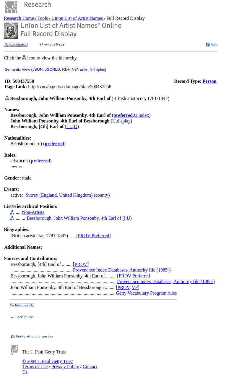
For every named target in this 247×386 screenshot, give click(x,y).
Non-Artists (33, 212)
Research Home (19, 18)
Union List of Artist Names (77, 18)
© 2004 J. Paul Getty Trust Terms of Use (47, 364)
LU (69, 126)
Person (210, 81)
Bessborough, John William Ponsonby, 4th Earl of (74, 218)
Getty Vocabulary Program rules (146, 292)
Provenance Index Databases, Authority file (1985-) (122, 269)
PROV (80, 264)
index (144, 115)
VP (135, 287)
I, (125, 218)
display (124, 120)
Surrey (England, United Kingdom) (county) (68, 195)
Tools (42, 18)
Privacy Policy (65, 366)
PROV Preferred (93, 235)
